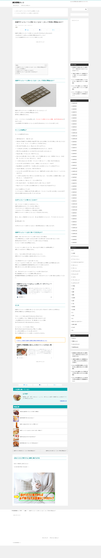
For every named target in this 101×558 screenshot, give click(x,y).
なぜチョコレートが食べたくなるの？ (25, 70)
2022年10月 (74, 174)
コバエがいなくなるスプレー (78, 262)
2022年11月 (74, 171)
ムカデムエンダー (75, 282)
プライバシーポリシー (25, 5)
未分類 (73, 309)
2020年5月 (74, 212)
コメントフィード (75, 344)
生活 (73, 315)
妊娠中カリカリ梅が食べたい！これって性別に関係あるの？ (24, 442)
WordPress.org (75, 347)
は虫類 (73, 253)
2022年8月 (74, 180)
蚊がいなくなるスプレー (77, 321)
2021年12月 (74, 203)
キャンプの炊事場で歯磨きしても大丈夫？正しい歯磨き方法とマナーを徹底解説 (80, 81)
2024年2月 (74, 126)
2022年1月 (74, 200)
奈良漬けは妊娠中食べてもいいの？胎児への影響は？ (29, 403)
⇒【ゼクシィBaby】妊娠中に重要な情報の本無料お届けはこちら (31, 339)
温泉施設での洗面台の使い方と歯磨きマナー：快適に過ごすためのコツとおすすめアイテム (80, 69)
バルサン (74, 277)
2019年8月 (74, 239)
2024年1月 (74, 129)
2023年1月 (74, 165)
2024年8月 (74, 109)
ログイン (74, 338)
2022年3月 (74, 195)
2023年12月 (74, 132)
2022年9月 (74, 177)
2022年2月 (74, 198)
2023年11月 (74, 135)
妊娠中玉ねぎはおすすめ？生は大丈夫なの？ (28, 428)
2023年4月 (74, 156)
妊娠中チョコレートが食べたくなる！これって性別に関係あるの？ (32, 67)
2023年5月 (74, 153)
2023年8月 (74, 144)
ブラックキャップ (75, 279)
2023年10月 (74, 138)
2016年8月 (74, 242)
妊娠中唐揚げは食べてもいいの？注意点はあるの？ (29, 435)
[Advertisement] (40, 52)
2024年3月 (74, 123)
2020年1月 (74, 224)
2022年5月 (74, 189)
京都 (73, 288)
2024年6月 (74, 115)
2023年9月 (74, 141)
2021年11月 (74, 206)
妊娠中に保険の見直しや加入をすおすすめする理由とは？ (33, 344)
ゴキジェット (75, 265)
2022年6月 (74, 186)
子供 (73, 303)
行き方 (73, 327)
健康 (73, 291)
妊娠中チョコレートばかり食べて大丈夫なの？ (27, 71)
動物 (73, 294)
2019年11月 (74, 230)
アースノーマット (75, 259)
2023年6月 (74, 150)
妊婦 (16, 27)
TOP (17, 502)
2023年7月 (74, 147)
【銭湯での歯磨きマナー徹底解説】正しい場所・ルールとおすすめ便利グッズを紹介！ (80, 75)
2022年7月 (74, 183)
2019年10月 (74, 233)
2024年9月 (74, 106)
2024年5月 (74, 118)
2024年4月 (74, 120)
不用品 (73, 285)
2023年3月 (74, 159)
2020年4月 (74, 215)
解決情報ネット (19, 2)
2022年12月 (74, 168)
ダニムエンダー (75, 274)
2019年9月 (74, 236)
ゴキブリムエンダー (76, 271)
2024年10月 (74, 103)
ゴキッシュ (74, 268)
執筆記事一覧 (63, 393)
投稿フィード (75, 341)
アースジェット (75, 256)
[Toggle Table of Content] (45, 65)
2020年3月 (74, 218)
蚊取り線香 (74, 324)
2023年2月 (74, 162)
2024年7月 (74, 112)
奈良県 (73, 297)
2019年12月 (74, 227)
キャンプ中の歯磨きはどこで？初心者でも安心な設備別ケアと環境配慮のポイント (80, 94)
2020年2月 (74, 221)
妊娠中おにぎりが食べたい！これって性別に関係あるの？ (56, 442)
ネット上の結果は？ (21, 68)
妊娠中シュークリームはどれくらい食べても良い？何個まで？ (31, 422)
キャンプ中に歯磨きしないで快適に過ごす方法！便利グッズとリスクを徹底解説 (80, 87)
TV (72, 250)
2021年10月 (74, 209)
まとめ (18, 73)
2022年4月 (74, 192)
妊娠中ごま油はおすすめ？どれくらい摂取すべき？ (29, 416)
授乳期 (73, 306)
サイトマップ (16, 5)
